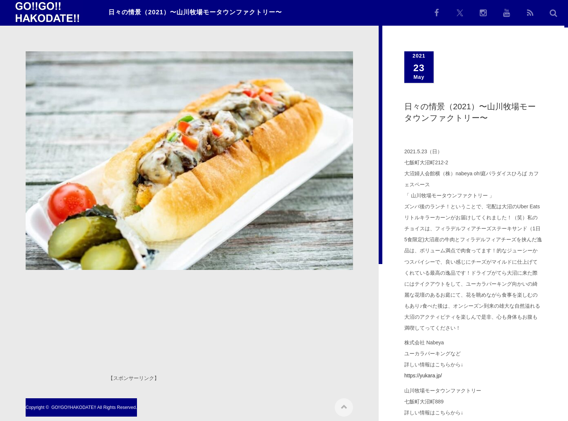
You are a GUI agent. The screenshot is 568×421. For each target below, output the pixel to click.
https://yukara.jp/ (423, 375)
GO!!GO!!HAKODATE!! (73, 406)
